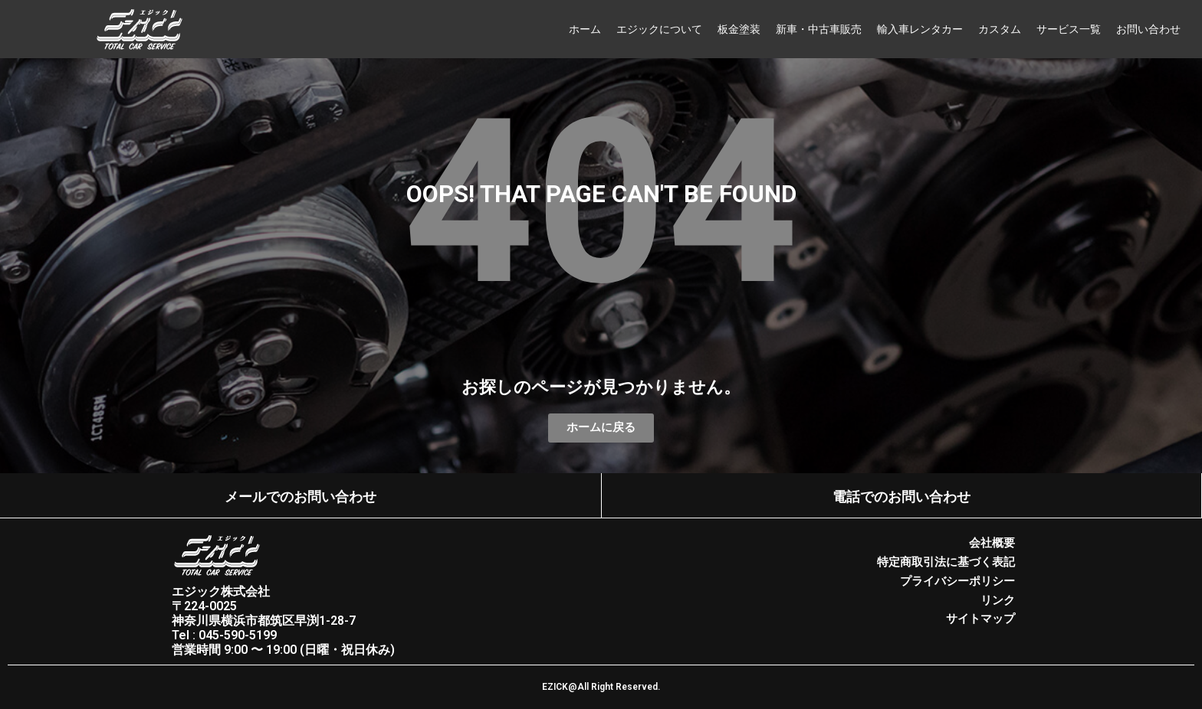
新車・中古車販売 (819, 29)
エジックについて (659, 29)
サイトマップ (980, 616)
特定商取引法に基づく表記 (946, 561)
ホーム (585, 29)
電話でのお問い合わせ (901, 497)
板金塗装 (739, 29)
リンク (997, 598)
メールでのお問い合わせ (300, 497)
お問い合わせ (1148, 29)
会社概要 (992, 543)
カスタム (999, 29)
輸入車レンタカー (920, 29)
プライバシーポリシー (957, 579)
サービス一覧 (1068, 29)
